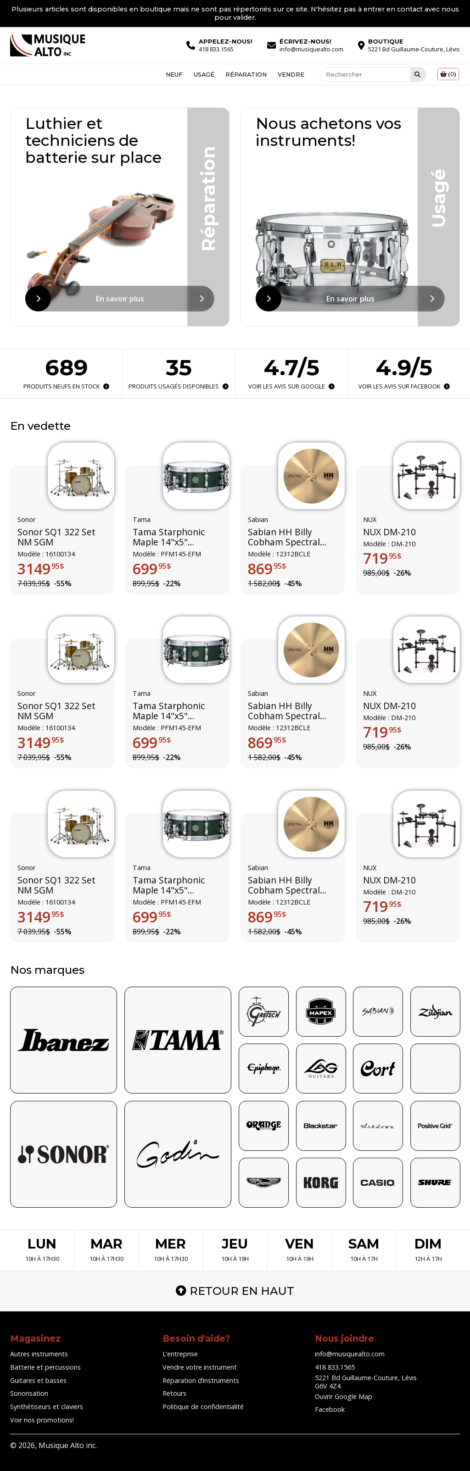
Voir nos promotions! (42, 1419)
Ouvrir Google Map (343, 1396)
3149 (40, 568)
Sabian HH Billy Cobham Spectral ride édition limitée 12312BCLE (288, 537)
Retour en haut (235, 1291)
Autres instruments (39, 1353)
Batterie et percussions (45, 1367)
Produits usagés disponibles (179, 386)
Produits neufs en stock (66, 386)
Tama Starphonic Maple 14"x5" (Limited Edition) (169, 537)
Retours (174, 1393)
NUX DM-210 (389, 532)
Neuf (174, 74)
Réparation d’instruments (200, 1380)
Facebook (330, 1409)
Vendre (291, 74)
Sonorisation (29, 1393)
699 (152, 568)
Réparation (246, 74)
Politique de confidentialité (203, 1406)
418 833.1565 (335, 1367)
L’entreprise (180, 1353)
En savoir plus (120, 299)
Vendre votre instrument (199, 1367)
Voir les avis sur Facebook (403, 386)
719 (382, 558)
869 (267, 568)
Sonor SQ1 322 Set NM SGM (56, 537)
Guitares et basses (38, 1380)
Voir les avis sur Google (291, 386)
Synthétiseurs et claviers (46, 1406)
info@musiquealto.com (350, 1353)
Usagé (204, 74)
